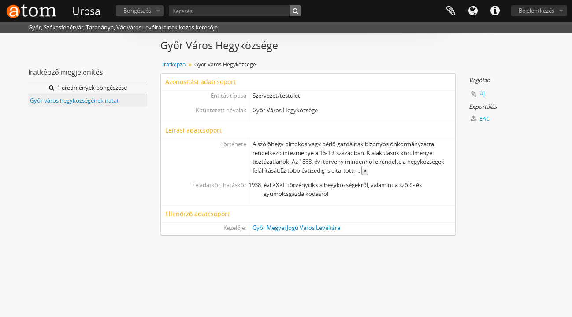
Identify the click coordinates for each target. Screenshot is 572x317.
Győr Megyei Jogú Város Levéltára (296, 228)
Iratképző (174, 64)
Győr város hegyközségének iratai (74, 100)
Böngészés (137, 11)
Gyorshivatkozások (495, 11)
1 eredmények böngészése (88, 88)
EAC (480, 118)
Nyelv (473, 11)
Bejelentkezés (536, 11)
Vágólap (451, 11)
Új (482, 93)
